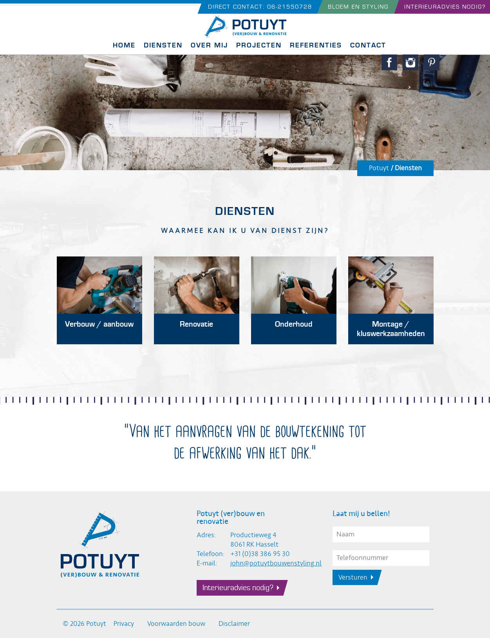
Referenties (316, 45)
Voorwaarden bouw (176, 623)
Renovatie (196, 324)
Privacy (124, 623)
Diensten (163, 45)
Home (124, 45)
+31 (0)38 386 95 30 (260, 553)
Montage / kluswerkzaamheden (391, 329)
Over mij (209, 45)
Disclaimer (234, 623)
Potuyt (379, 168)
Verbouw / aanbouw (99, 324)
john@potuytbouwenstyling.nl (276, 563)
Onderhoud (294, 324)
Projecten (259, 45)
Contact (368, 45)
